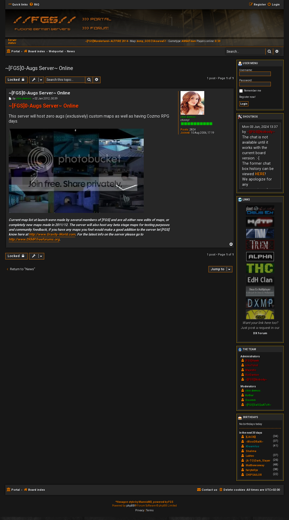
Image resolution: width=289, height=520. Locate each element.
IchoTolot (251, 365)
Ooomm (250, 400)
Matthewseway (255, 465)
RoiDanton (252, 374)
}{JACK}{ (251, 437)
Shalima (251, 451)
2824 (193, 129)
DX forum (260, 333)
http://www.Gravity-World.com (52, 234)
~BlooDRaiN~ (254, 441)
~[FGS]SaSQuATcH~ (258, 404)
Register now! (247, 97)
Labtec (250, 455)
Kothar (249, 395)
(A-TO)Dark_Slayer (258, 460)
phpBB (130, 505)
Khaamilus (252, 446)
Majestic (250, 370)
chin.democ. (189, 117)
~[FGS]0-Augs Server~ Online (39, 68)
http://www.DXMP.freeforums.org (34, 239)
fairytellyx (252, 470)
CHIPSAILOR (254, 474)
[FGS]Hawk (252, 360)
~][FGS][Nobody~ (261, 132)
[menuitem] (34, 5)
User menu (248, 64)
